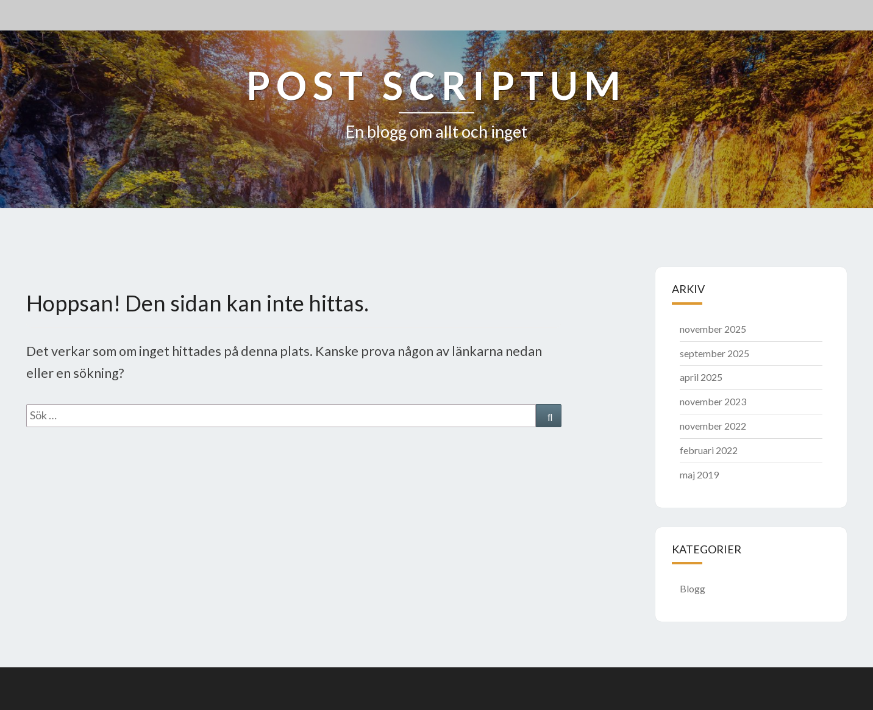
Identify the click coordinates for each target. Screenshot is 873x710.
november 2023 (713, 401)
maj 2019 (699, 474)
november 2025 (713, 329)
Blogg (692, 588)
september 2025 (714, 353)
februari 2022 (709, 450)
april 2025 (701, 377)
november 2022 (713, 425)
